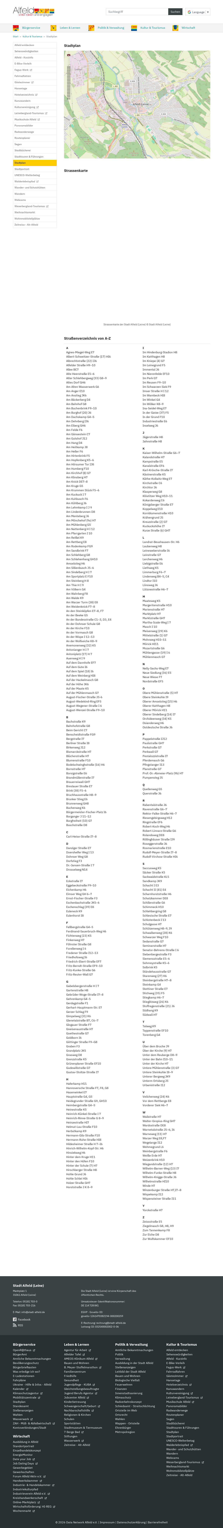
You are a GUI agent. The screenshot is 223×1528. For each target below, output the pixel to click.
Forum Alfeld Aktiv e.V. (29, 1476)
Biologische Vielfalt (127, 1380)
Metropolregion (125, 1432)
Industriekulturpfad (25, 1489)
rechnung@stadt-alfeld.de (111, 1322)
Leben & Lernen (65, 27)
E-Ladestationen (23, 1376)
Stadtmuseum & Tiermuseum (83, 1427)
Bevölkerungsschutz (26, 1363)
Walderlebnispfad (179, 1445)
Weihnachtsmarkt (177, 1466)
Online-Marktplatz (26, 1502)
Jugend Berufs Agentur (80, 1393)
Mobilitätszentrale (26, 1397)
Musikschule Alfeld (180, 1402)
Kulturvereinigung (179, 1393)
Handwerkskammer (27, 1480)
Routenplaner (175, 1414)
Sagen (170, 1419)
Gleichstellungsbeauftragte (81, 1389)
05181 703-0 (30, 1301)
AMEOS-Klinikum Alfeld (80, 1358)
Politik (119, 1354)
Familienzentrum (75, 1371)
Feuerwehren (123, 1384)
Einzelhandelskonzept (27, 1450)
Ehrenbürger (123, 1427)
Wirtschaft (183, 27)
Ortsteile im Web (126, 1410)
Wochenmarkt (24, 1511)
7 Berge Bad (73, 1432)
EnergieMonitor (23, 1455)
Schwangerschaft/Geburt (82, 1406)
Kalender (20, 1389)
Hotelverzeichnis (178, 1384)
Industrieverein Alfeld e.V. (31, 1493)
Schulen (69, 1419)
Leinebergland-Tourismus (184, 1397)
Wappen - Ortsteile (127, 1423)
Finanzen (121, 1389)
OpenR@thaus (24, 1350)
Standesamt (21, 1406)
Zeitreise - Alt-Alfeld (77, 1445)
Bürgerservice (26, 27)
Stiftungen (70, 1436)
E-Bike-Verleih (175, 1363)
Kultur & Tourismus (148, 27)
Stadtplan (19, 1402)
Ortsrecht (121, 1414)
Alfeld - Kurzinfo (176, 1358)
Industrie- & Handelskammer (33, 1485)
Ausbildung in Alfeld (25, 1442)
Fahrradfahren (175, 1371)
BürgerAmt (20, 1354)
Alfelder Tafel (74, 1354)
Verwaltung (122, 1358)
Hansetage (173, 1380)
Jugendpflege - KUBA (79, 1384)
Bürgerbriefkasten (24, 1367)
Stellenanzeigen (23, 1410)
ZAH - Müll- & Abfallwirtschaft (34, 1423)
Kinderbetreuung (75, 1402)
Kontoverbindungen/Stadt (29, 1427)
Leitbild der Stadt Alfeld (130, 1371)
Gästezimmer (176, 1376)
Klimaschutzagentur (27, 1393)
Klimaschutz (123, 1397)
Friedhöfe (70, 1376)
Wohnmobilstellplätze (180, 1470)
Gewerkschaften (23, 1472)
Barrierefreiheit (158, 1522)
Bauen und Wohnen (76, 1363)
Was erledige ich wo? (26, 1371)
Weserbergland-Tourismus (185, 1462)
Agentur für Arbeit (77, 1350)
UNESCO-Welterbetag (180, 1440)
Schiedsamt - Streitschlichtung (135, 1406)
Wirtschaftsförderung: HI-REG (34, 1506)
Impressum (107, 1522)
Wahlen (18, 1414)
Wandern (172, 1453)
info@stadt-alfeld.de (33, 1312)
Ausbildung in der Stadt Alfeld (134, 1363)
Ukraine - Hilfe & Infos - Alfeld (32, 1384)
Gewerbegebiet (23, 1467)
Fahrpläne (19, 1380)
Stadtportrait (174, 1436)
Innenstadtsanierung (128, 1393)
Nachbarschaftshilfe (79, 1410)
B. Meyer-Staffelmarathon (82, 1367)
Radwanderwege (177, 1410)
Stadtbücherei (175, 1423)
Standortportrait (23, 1446)
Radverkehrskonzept (128, 1402)
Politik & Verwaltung (106, 27)
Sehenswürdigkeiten (179, 1354)
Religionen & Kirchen (77, 1414)
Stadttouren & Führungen (182, 1427)
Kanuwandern (175, 1389)
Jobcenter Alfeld (76, 1397)
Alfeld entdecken (177, 1350)
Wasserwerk (22, 1419)
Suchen (175, 11)
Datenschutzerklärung (131, 1522)
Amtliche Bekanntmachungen (32, 1358)
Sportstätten (72, 1423)
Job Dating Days (25, 1463)
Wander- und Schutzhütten (183, 1449)
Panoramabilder (176, 1406)
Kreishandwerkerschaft (30, 1498)
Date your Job (24, 1459)
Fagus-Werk (175, 1367)
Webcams (172, 1458)
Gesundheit (71, 1380)
